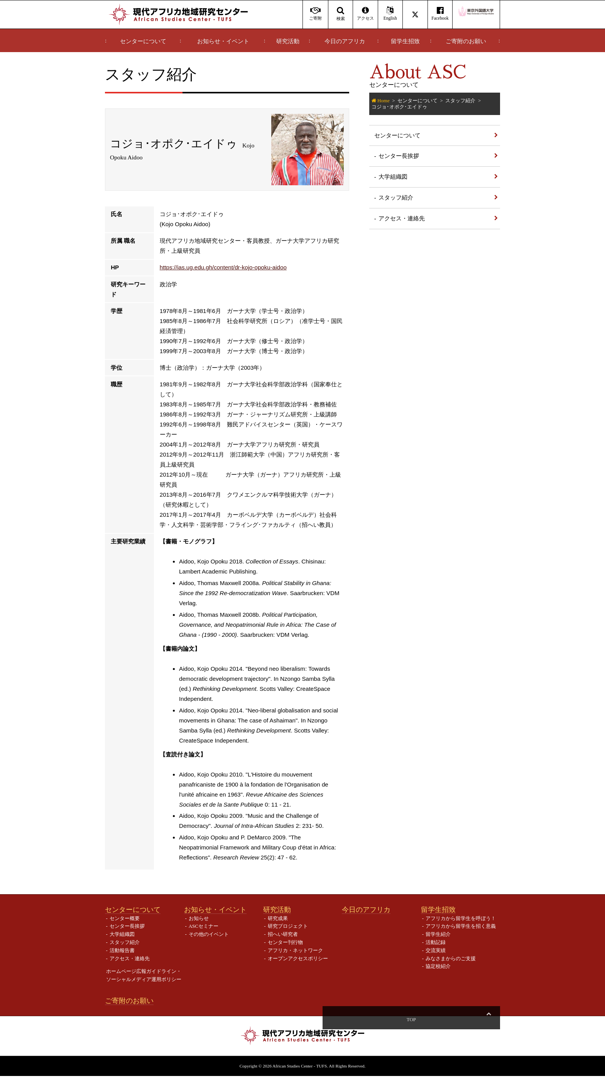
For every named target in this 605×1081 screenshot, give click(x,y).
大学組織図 (393, 176)
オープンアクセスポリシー (298, 963)
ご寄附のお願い (466, 41)
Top (488, 1024)
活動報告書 (122, 955)
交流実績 (436, 955)
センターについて (143, 41)
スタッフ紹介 (460, 100)
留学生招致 (405, 41)
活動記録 (436, 947)
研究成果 (278, 923)
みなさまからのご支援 (451, 963)
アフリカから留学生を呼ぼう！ (461, 923)
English (390, 14)
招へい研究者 (283, 939)
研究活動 (287, 41)
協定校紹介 (438, 971)
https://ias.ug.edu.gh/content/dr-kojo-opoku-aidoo (223, 272)
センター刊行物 (285, 947)
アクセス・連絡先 (402, 218)
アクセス (365, 14)
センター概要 (125, 923)
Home (383, 100)
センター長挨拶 (399, 155)
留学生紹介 (438, 939)
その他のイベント (209, 939)
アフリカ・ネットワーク (295, 955)
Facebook (440, 14)
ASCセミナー (203, 931)
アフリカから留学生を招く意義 (461, 931)
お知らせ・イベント (223, 41)
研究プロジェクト (288, 931)
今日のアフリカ (344, 41)
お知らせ (199, 923)
